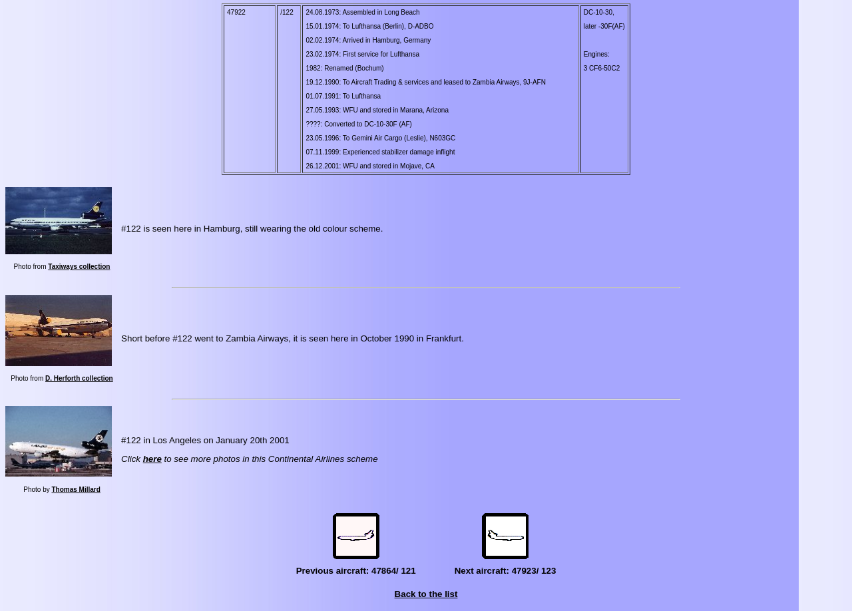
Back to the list (426, 594)
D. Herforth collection (79, 378)
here (152, 459)
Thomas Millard (75, 489)
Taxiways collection (79, 266)
